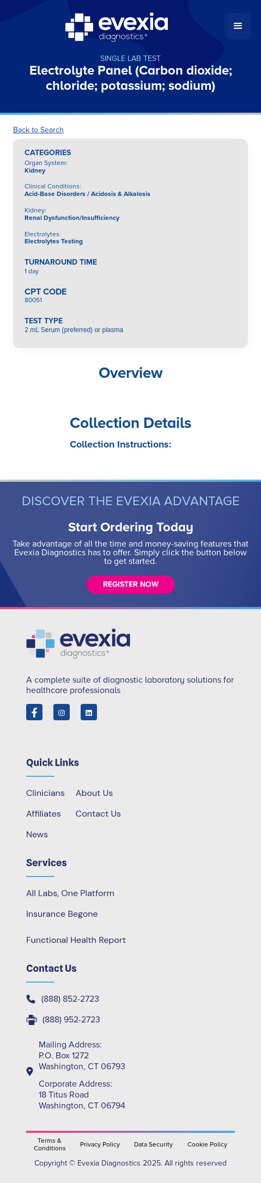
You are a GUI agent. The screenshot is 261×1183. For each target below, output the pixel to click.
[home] (117, 26)
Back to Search (38, 130)
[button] (238, 26)
